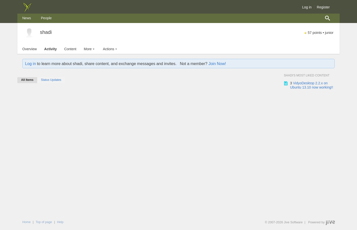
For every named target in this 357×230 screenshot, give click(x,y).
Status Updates (51, 80)
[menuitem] (26, 18)
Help (60, 222)
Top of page (44, 222)
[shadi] (29, 33)
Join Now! (217, 63)
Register (323, 7)
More (89, 49)
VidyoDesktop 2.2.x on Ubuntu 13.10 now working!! (311, 85)
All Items (27, 80)
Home (26, 222)
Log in (307, 7)
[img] (27, 11)
